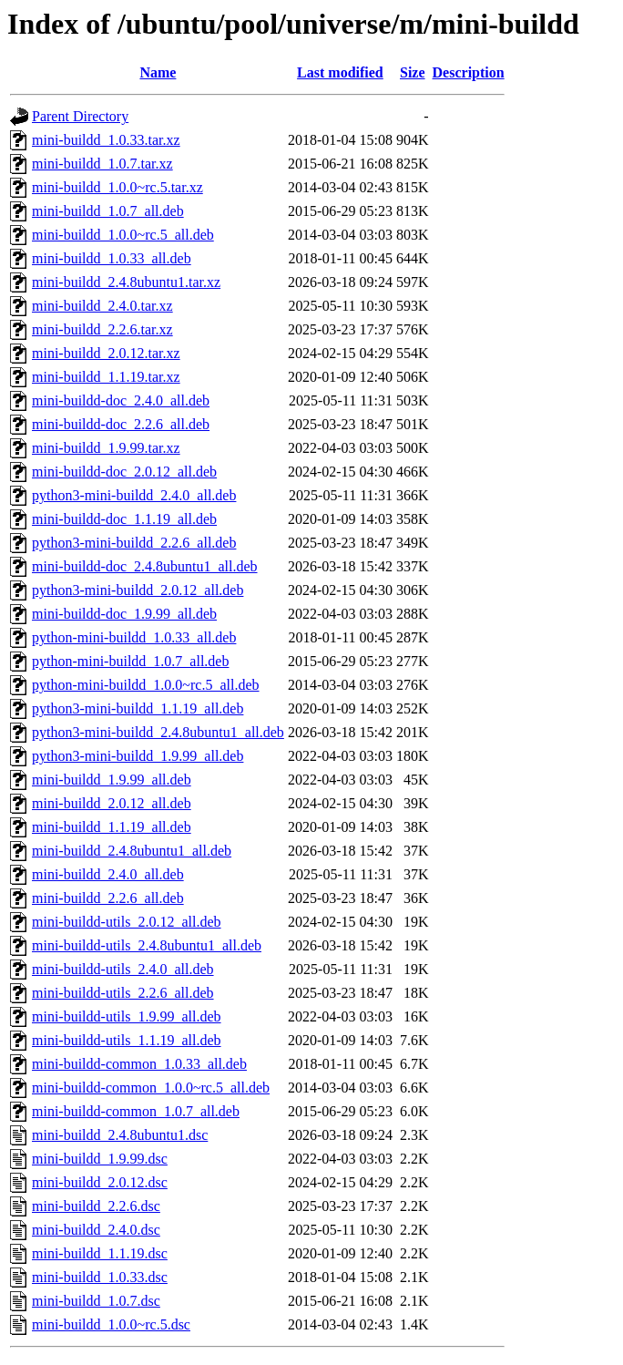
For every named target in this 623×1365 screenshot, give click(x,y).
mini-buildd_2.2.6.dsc (96, 1206)
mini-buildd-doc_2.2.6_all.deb (120, 424)
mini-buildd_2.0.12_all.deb (111, 803)
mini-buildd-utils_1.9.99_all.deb (126, 1016)
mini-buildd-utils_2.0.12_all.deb (126, 921)
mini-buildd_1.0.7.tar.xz (102, 163)
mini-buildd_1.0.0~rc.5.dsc (111, 1324)
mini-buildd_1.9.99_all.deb (111, 779)
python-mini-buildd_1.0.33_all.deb (134, 637)
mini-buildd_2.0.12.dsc (100, 1182)
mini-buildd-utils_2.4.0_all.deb (123, 969)
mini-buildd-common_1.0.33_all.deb (139, 1064)
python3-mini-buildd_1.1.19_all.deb (137, 708)
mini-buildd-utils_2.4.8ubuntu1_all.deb (146, 945)
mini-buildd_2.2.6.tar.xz (102, 329)
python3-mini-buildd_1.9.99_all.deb (137, 756)
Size (412, 72)
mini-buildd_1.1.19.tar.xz (106, 377)
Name (157, 72)
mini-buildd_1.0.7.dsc (96, 1301)
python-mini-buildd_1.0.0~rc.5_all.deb (146, 685)
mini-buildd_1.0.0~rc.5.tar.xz (117, 187)
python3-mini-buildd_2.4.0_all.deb (134, 495)
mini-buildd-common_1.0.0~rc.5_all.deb (151, 1087)
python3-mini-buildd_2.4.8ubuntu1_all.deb (158, 732)
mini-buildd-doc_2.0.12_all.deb (124, 471)
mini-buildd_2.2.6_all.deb (108, 898)
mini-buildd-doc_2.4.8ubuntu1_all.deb (145, 566)
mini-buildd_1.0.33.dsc (100, 1277)
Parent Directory (80, 116)
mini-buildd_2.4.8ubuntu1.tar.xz (126, 282)
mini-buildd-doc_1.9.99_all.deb (124, 613)
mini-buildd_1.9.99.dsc (100, 1158)
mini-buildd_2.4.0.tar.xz (102, 305)
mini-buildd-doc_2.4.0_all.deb (120, 400)
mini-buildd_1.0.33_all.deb (111, 258)
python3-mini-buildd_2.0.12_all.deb (137, 590)
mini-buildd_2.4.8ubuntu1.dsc (120, 1135)
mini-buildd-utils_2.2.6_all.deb (123, 993)
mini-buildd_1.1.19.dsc (100, 1253)
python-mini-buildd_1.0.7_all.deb (130, 661)
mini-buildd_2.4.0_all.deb (108, 874)
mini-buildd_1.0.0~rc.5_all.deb (123, 234)
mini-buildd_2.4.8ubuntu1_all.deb (131, 850)
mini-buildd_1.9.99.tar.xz (106, 448)
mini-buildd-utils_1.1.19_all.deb (126, 1040)
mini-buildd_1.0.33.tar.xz (106, 140)
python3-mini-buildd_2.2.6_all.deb (134, 542)
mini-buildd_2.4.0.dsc (96, 1229)
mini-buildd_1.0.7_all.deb (108, 211)
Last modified (340, 72)
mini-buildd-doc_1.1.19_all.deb (124, 519)
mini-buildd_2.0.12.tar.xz (106, 353)
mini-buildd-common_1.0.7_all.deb (136, 1111)
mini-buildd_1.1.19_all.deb (111, 827)
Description (469, 72)
